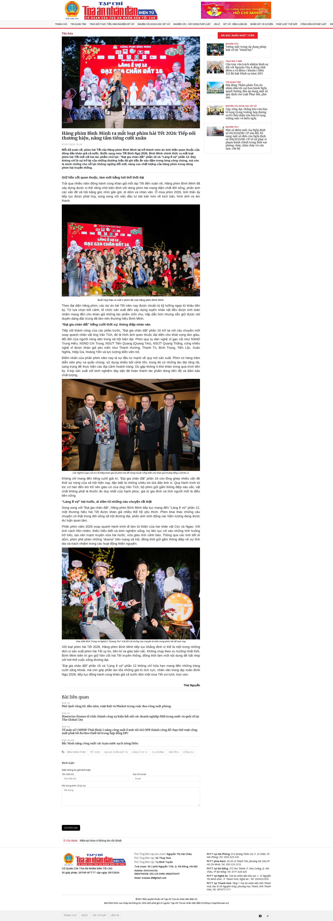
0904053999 (262, 879)
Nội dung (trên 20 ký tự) (74, 785)
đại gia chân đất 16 (116, 752)
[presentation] (88, 815)
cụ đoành (158, 752)
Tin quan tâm (78, 24)
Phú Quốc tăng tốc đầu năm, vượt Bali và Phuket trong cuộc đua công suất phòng (116, 706)
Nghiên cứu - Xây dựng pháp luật (192, 24)
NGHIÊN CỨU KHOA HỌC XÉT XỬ (154, 24)
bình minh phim (76, 752)
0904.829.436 (231, 857)
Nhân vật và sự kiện (261, 24)
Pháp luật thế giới (286, 24)
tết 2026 (95, 752)
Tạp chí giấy (99, 915)
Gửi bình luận (71, 827)
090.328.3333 (233, 864)
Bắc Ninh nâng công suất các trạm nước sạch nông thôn (100, 743)
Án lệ (217, 24)
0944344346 (150, 870)
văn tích (174, 752)
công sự (188, 752)
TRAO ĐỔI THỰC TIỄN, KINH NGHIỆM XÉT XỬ (111, 24)
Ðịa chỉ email (139, 774)
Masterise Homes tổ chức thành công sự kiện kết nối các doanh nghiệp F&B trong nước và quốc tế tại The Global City (130, 718)
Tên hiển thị (68, 774)
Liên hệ (115, 915)
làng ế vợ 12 (139, 752)
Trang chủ (61, 24)
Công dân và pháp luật (314, 24)
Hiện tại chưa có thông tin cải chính (101, 840)
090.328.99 (155, 873)
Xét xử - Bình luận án (235, 24)
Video (84, 915)
